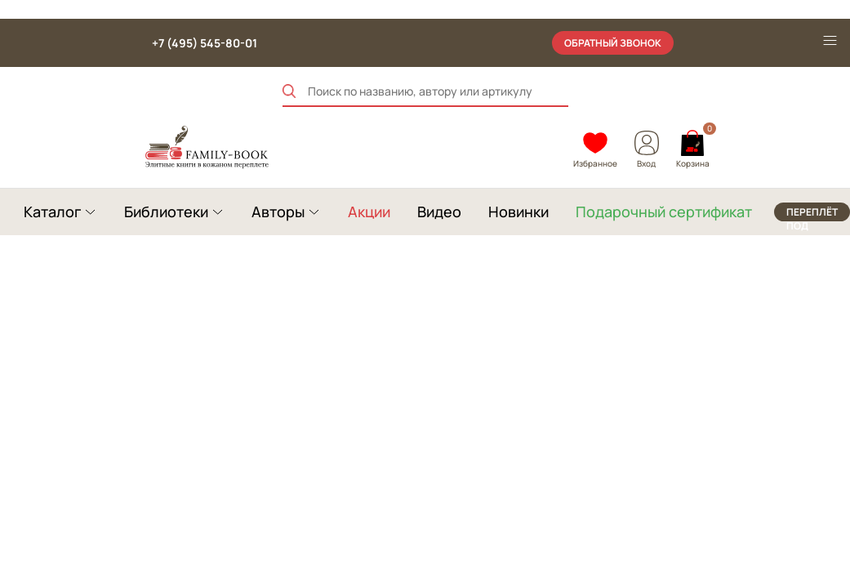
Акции (369, 211)
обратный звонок (612, 43)
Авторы (278, 211)
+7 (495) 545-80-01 (204, 43)
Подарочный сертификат (664, 211)
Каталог (52, 211)
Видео (439, 211)
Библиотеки (166, 211)
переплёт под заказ (812, 213)
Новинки (518, 211)
